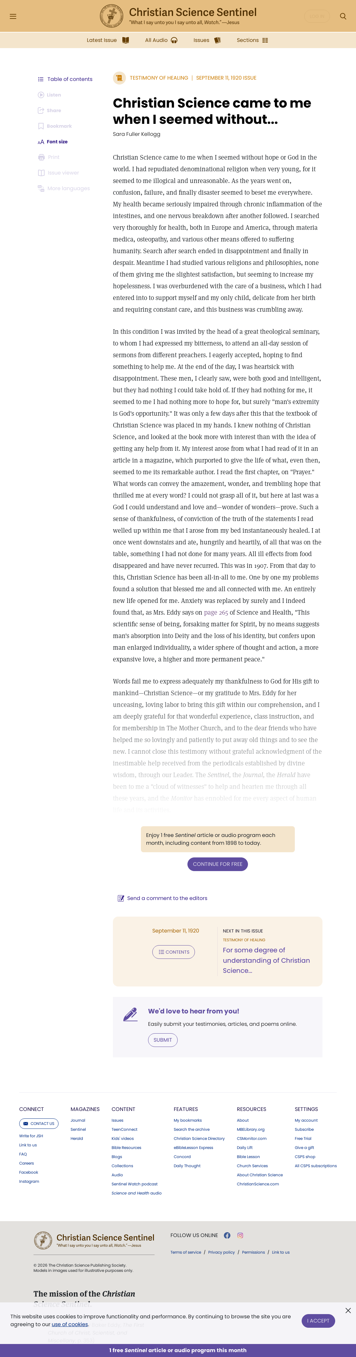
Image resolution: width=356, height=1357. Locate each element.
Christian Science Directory (199, 1138)
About (243, 1120)
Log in (317, 16)
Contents (170, 951)
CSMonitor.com (252, 1138)
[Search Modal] (343, 16)
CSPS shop (305, 1156)
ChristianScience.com (258, 1183)
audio (137, 1192)
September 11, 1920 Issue (223, 78)
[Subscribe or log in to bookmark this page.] (57, 126)
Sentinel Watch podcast (134, 1183)
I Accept (318, 1319)
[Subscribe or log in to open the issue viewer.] (60, 173)
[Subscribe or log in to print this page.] (50, 157)
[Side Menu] (13, 16)
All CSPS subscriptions (316, 1165)
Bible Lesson (248, 1156)
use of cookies (70, 1324)
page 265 (195, 612)
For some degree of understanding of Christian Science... (264, 960)
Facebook (28, 1172)
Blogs (117, 1156)
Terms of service (186, 1251)
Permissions (253, 1251)
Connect (31, 1108)
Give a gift (304, 1147)
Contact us (38, 1123)
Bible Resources (126, 1147)
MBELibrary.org (251, 1129)
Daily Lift (245, 1147)
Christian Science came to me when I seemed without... (209, 111)
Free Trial (303, 1138)
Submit (159, 1039)
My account (306, 1120)
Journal (78, 1120)
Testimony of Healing (156, 78)
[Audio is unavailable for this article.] (51, 95)
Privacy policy (221, 1251)
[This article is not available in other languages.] (65, 188)
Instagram (29, 1181)
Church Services (252, 1165)
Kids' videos (123, 1138)
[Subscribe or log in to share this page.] (51, 110)
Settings (306, 1108)
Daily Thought (187, 1165)
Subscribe (304, 1129)
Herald (77, 1138)
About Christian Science (260, 1174)
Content (123, 1108)
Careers (26, 1163)
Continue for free (216, 864)
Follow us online (194, 1234)
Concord (182, 1156)
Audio (117, 1174)
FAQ (23, 1153)
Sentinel (78, 1129)
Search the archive (192, 1129)
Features (186, 1108)
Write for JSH (31, 1135)
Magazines (85, 1108)
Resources (251, 1108)
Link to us (28, 1144)
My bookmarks (188, 1120)
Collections (122, 1165)
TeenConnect (124, 1129)
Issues (117, 1120)
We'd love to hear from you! (190, 1011)
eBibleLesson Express (193, 1147)
